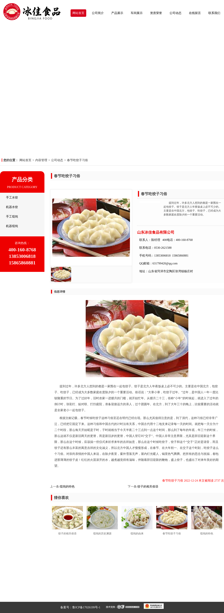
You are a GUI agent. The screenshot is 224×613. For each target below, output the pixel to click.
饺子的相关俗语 (147, 486)
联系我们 (214, 13)
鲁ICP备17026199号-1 (86, 607)
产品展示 (117, 13)
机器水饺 (12, 207)
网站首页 (78, 13)
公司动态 (175, 13)
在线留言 (195, 13)
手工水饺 (12, 197)
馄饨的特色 (67, 486)
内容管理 (41, 160)
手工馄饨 (12, 216)
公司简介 (98, 13)
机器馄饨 (12, 226)
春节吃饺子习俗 (77, 160)
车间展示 (137, 13)
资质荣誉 (156, 13)
